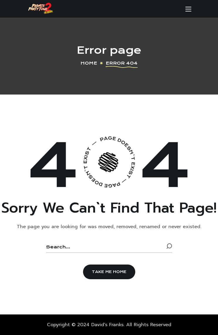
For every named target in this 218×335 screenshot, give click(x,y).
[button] (109, 272)
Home (88, 63)
